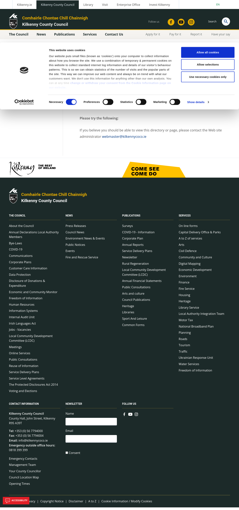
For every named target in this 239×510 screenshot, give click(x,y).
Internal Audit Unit (22, 320)
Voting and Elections (23, 393)
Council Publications (136, 302)
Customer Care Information (28, 271)
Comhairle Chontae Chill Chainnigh (54, 197)
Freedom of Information (25, 301)
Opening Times (19, 486)
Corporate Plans (20, 264)
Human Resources (21, 307)
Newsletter (129, 260)
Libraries (128, 315)
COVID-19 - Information (138, 235)
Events (70, 253)
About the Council (21, 228)
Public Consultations (23, 362)
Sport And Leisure (134, 321)
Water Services (189, 367)
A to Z (92, 504)
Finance (184, 285)
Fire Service (187, 291)
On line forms (188, 228)
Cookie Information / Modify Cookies (126, 504)
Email (69, 434)
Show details (196, 59)
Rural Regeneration (135, 266)
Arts (181, 247)
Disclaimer (76, 504)
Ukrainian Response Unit (196, 360)
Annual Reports (133, 247)
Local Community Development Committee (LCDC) (31, 341)
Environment (188, 279)
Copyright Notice (52, 504)
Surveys (127, 228)
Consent (74, 457)
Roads (183, 342)
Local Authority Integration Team (201, 316)
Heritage (128, 309)
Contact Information (24, 406)
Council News (75, 235)
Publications (131, 218)
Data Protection (20, 277)
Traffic (183, 354)
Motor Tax (186, 323)
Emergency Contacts (23, 461)
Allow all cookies (208, 9)
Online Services (19, 356)
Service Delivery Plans (24, 375)
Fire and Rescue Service (82, 260)
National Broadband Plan (196, 329)
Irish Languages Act (22, 326)
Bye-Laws (15, 246)
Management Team (22, 467)
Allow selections (208, 22)
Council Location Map (24, 480)
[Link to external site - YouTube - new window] (130, 416)
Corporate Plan (132, 241)
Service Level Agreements (26, 381)
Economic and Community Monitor (33, 294)
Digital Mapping (190, 266)
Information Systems (23, 313)
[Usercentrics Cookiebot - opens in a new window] (24, 60)
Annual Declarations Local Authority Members (34, 237)
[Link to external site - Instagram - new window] (136, 416)
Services (185, 218)
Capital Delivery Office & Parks (200, 235)
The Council (17, 218)
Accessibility (16, 501)
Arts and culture (133, 296)
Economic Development (195, 272)
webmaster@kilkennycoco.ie (124, 139)
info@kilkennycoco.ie (33, 443)
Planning (185, 335)
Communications (20, 258)
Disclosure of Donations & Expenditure (27, 285)
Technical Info (23, 82)
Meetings (15, 350)
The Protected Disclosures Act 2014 (33, 387)
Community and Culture (195, 260)
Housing (184, 297)
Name (70, 416)
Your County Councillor (25, 474)
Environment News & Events (85, 241)
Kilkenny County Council (44, 203)
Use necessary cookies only (207, 34)
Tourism (184, 348)
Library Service (189, 310)
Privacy (30, 504)
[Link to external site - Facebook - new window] (124, 416)
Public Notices (75, 247)
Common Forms (133, 327)
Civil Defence (188, 253)
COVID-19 (15, 252)
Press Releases (76, 228)
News (69, 218)
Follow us (129, 406)
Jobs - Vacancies (20, 332)
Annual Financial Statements (142, 283)
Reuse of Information (23, 368)
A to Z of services (190, 241)
